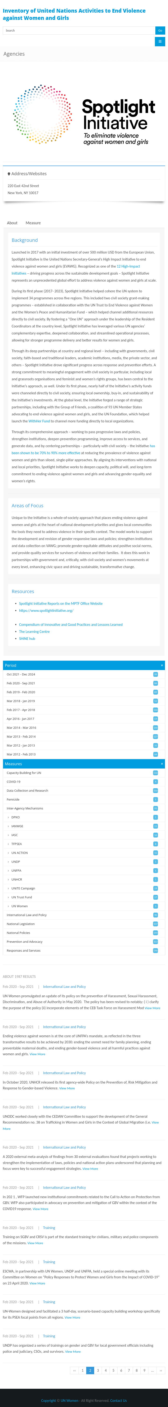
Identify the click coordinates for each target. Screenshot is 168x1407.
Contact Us (118, 1400)
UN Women (69, 1400)
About (12, 222)
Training (49, 1228)
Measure (33, 222)
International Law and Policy (64, 986)
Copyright (48, 1400)
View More (152, 1008)
